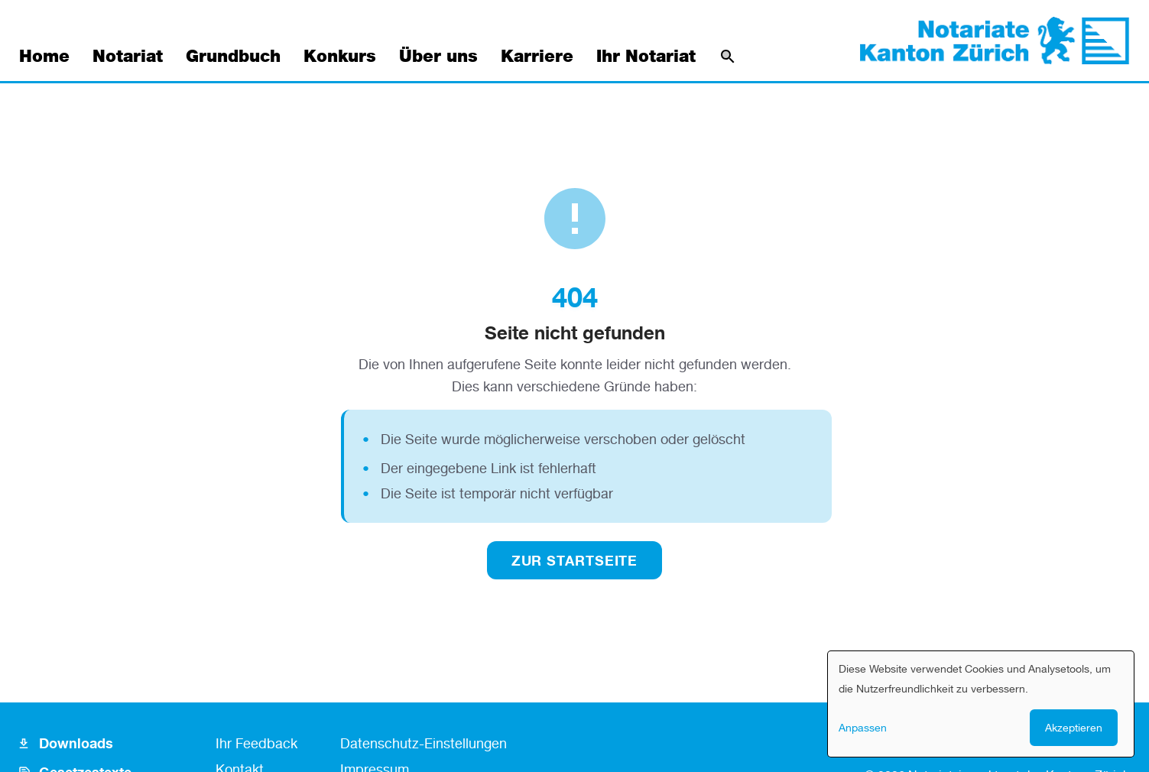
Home (44, 56)
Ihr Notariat (646, 56)
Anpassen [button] (863, 727)
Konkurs (339, 56)
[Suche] (728, 56)
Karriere (537, 56)
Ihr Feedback (256, 743)
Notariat (128, 56)
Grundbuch (233, 56)
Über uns (438, 56)
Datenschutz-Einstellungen (423, 743)
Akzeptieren (1073, 727)
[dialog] (981, 704)
